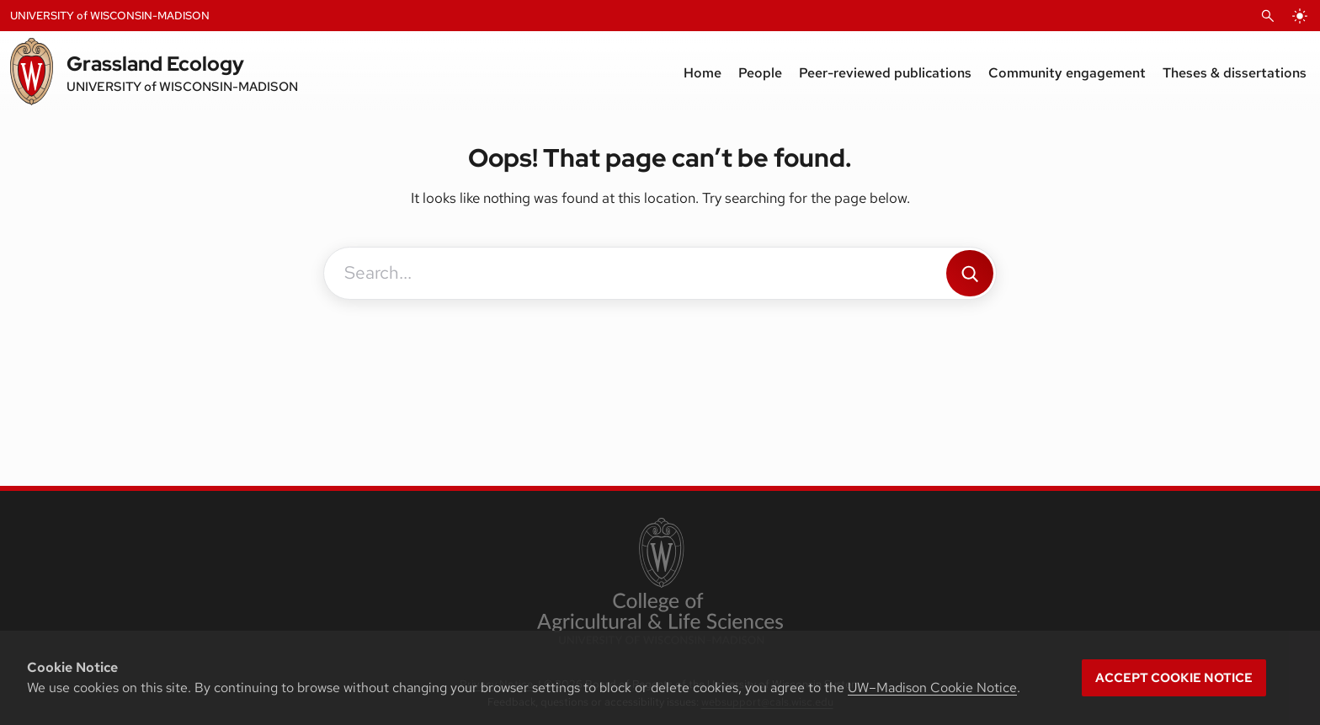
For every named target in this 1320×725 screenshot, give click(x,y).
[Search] (969, 273)
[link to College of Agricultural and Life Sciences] (659, 583)
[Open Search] (1267, 16)
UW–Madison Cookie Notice (932, 687)
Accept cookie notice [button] (1174, 677)
